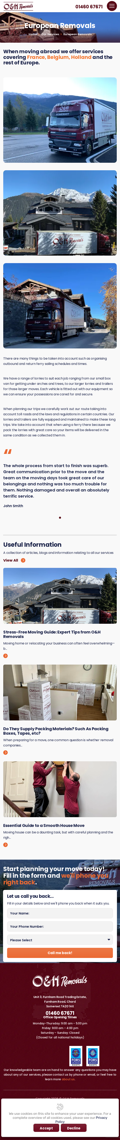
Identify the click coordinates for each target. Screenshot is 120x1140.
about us (68, 1079)
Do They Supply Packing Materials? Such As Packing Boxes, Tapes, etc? (55, 731)
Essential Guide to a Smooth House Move (44, 825)
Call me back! (60, 952)
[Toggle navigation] (112, 6)
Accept (46, 1128)
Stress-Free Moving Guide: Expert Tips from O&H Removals (51, 634)
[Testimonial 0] (60, 518)
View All (14, 560)
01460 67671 (89, 7)
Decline (73, 1128)
